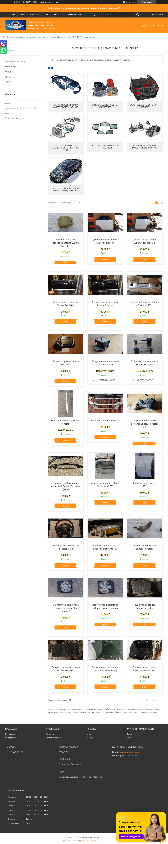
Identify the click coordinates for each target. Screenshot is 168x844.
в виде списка (161, 203)
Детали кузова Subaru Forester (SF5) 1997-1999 (65, 105)
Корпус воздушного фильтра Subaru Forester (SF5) (144, 423)
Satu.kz (97, 837)
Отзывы (9, 71)
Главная (11, 14)
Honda (129, 734)
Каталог (89, 734)
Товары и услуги (14, 37)
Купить (66, 262)
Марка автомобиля (29, 14)
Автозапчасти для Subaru (37, 37)
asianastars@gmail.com (129, 752)
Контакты (58, 14)
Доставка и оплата (54, 738)
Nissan (129, 738)
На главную (10, 734)
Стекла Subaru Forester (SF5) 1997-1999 (105, 146)
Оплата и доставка (76, 14)
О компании (11, 66)
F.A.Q (93, 14)
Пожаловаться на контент (94, 840)
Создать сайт (44, 2)
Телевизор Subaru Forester (105, 420)
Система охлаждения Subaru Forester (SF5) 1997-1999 (66, 147)
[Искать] (137, 14)
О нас (46, 14)
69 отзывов (131, 2)
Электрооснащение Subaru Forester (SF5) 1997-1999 (65, 189)
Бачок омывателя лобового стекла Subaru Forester (65, 242)
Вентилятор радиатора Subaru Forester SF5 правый (66, 607)
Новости (9, 77)
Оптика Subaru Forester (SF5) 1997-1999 (105, 105)
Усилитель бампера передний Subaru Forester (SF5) (65, 486)
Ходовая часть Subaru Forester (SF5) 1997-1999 (144, 146)
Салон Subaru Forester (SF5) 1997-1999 (144, 105)
